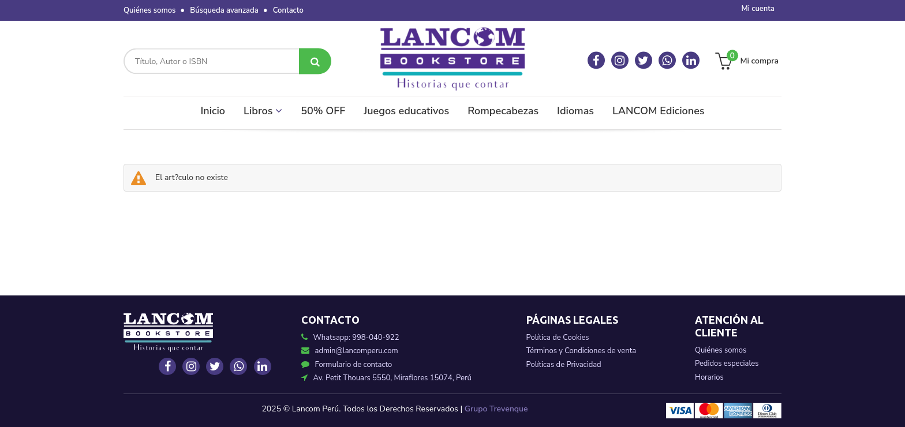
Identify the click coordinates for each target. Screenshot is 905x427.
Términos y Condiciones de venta (581, 351)
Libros (263, 111)
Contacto (288, 10)
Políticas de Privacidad (563, 364)
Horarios (709, 377)
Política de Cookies (557, 337)
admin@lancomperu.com (349, 351)
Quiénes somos (149, 10)
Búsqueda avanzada (224, 10)
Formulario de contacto (346, 364)
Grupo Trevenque (496, 408)
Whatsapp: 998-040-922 (356, 337)
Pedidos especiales (726, 363)
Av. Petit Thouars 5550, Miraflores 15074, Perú (386, 378)
